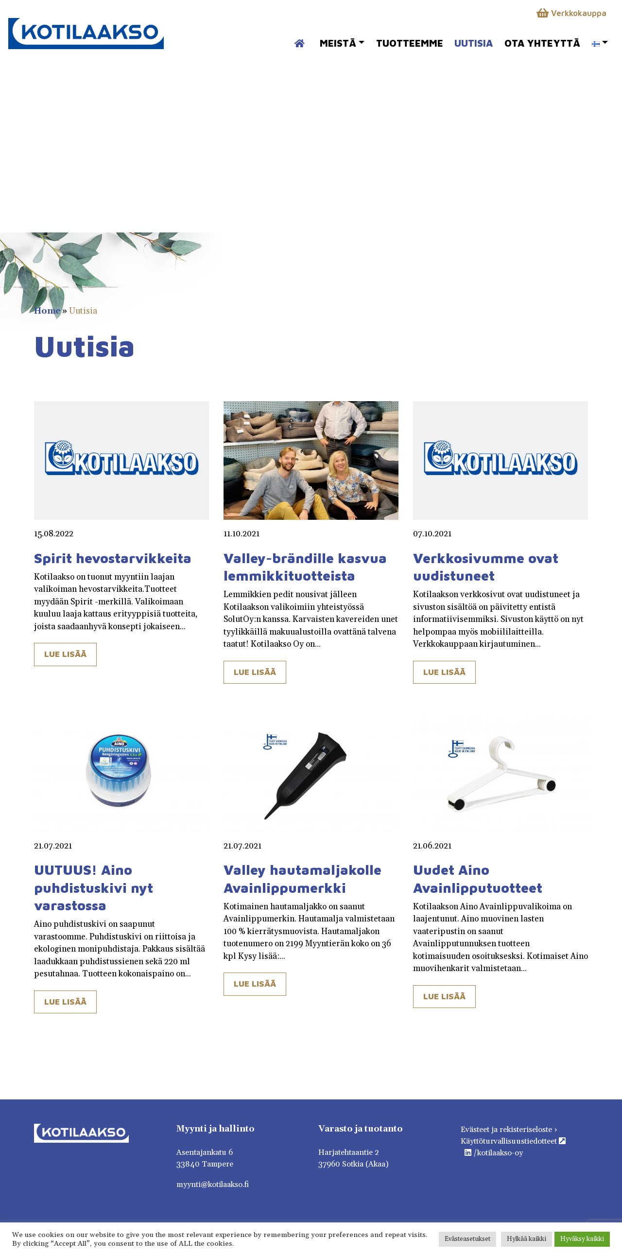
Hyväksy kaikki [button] (582, 1239)
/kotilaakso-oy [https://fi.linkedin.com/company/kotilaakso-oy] (494, 1153)
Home (47, 311)
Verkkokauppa (571, 13)
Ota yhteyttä (542, 43)
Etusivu (294, 38)
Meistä (338, 43)
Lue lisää (65, 654)
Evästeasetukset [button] (467, 1239)
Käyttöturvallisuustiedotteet (513, 1141)
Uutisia (473, 43)
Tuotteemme (409, 43)
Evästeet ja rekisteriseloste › (509, 1129)
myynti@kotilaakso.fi (212, 1184)
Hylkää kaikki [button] (526, 1239)
